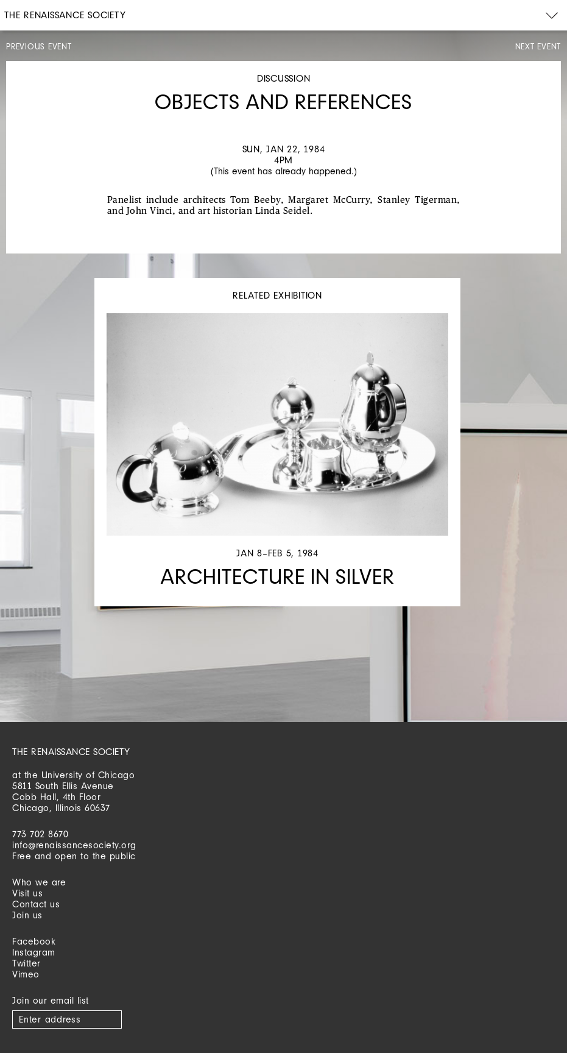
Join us (27, 915)
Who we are (39, 882)
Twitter (26, 963)
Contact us (36, 904)
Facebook (33, 941)
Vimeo (26, 974)
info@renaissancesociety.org (74, 845)
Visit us (27, 893)
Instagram (33, 952)
